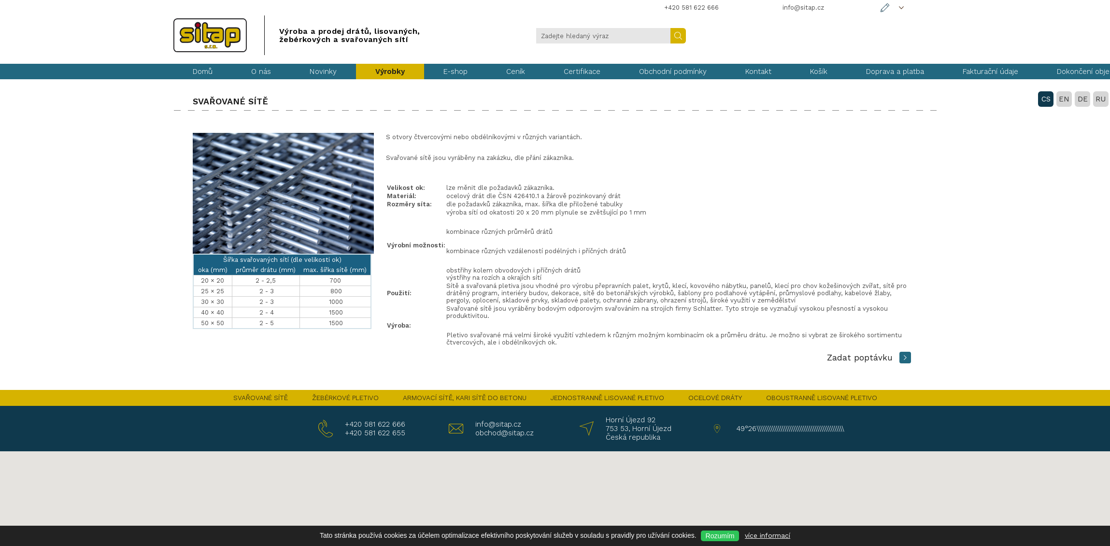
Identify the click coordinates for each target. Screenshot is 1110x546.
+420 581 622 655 (375, 433)
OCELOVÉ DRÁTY (715, 398)
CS (872, 35)
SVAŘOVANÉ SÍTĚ (260, 398)
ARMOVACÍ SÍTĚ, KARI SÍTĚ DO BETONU (465, 398)
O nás (261, 71)
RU (927, 35)
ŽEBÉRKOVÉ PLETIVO (345, 398)
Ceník (515, 71)
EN (890, 35)
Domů (203, 71)
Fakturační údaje (990, 71)
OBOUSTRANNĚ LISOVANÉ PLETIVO (821, 398)
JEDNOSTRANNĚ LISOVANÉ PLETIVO (607, 398)
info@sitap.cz (498, 424)
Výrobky (390, 71)
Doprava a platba (895, 71)
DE (909, 35)
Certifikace (582, 71)
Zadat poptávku (860, 357)
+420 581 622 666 (375, 424)
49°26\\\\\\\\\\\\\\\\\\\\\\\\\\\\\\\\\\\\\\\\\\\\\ (788, 428)
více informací (767, 535)
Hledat (678, 35)
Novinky (323, 71)
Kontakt (758, 71)
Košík (818, 71)
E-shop (455, 71)
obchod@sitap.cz (504, 433)
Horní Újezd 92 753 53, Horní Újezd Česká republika (638, 429)
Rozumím (720, 536)
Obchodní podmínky (673, 71)
